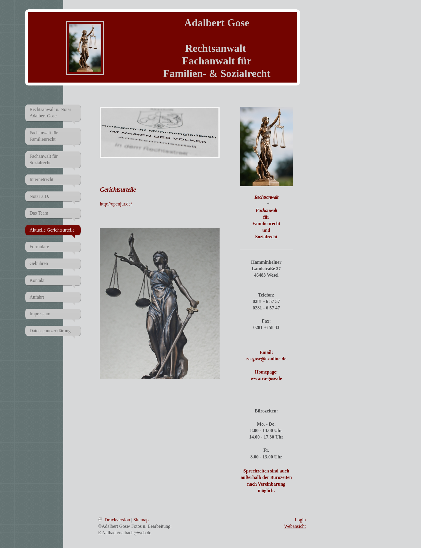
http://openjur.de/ (116, 203)
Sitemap (141, 519)
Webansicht (295, 526)
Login (300, 519)
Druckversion (114, 519)
